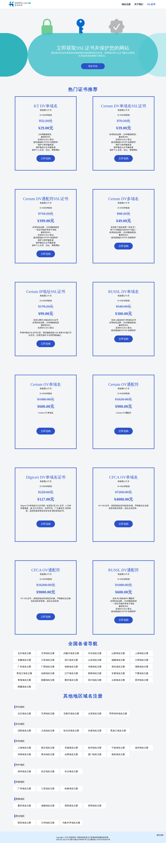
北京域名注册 (24, 653)
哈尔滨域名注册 (71, 730)
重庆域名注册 (71, 680)
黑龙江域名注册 (24, 673)
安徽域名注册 (24, 659)
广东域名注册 (24, 666)
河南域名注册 (94, 666)
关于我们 (138, 4)
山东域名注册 (94, 659)
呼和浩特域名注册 (118, 713)
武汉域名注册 (47, 771)
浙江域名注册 (71, 659)
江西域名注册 (141, 659)
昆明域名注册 (94, 805)
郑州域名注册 (24, 771)
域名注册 (126, 4)
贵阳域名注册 (71, 805)
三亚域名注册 (47, 788)
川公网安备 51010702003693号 (98, 839)
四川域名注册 (94, 680)
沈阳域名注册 (24, 730)
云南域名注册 (118, 680)
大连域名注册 (47, 730)
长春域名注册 (94, 730)
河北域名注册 (94, 653)
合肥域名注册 (71, 754)
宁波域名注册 (118, 747)
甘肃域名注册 (118, 673)
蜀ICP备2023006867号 (78, 839)
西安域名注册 (24, 822)
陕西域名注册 (94, 673)
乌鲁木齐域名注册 (71, 822)
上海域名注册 (141, 653)
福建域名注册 (118, 659)
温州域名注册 (141, 747)
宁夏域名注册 (141, 673)
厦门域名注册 (94, 754)
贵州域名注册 (141, 680)
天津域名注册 (47, 653)
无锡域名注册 (71, 747)
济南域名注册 (24, 754)
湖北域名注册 (118, 666)
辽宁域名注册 (71, 673)
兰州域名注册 (47, 822)
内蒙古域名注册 (71, 653)
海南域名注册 (71, 666)
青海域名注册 (24, 680)
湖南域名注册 (141, 666)
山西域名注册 (118, 653)
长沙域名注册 (71, 771)
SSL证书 (151, 4)
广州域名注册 (24, 788)
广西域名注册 (47, 666)
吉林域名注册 (47, 673)
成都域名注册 (47, 805)
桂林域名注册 (71, 788)
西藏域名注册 (24, 686)
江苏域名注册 (47, 659)
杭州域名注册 (94, 747)
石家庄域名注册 (71, 713)
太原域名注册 (94, 713)
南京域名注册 (47, 747)
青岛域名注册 (47, 754)
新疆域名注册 (47, 680)
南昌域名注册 (118, 754)
